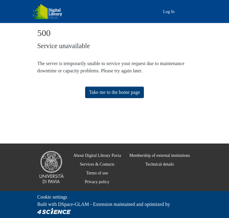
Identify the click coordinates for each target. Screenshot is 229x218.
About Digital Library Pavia (93, 155)
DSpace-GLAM (73, 204)
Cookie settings (54, 197)
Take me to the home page (115, 92)
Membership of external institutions (158, 155)
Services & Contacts (93, 164)
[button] (157, 11)
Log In (169, 11)
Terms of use (93, 172)
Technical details (158, 164)
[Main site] (149, 11)
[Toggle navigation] (187, 11)
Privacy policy (93, 181)
